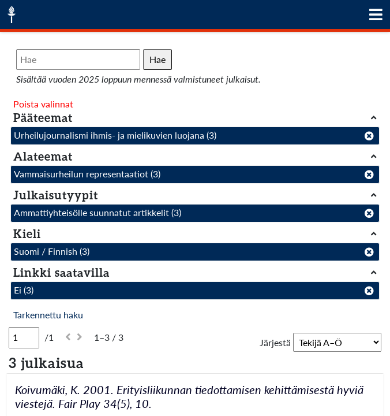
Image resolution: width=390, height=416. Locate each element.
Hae (157, 59)
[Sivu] (24, 337)
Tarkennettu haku (48, 314)
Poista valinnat (43, 103)
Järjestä (275, 342)
